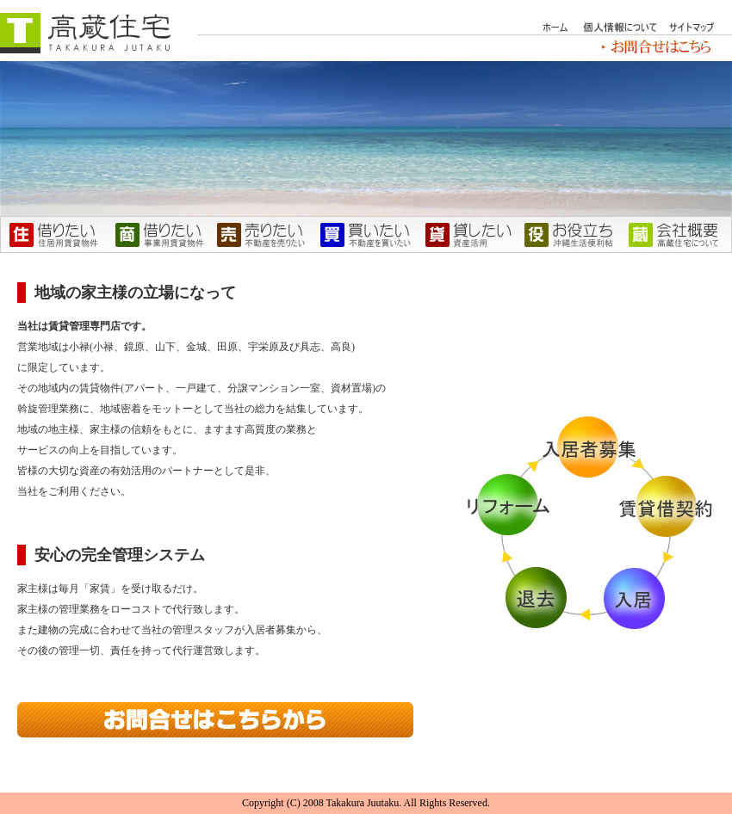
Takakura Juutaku (362, 803)
